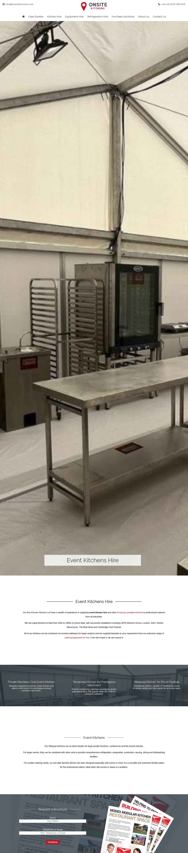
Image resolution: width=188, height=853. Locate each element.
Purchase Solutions (123, 16)
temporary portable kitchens (130, 612)
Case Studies (35, 16)
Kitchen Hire (54, 16)
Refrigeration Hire (97, 16)
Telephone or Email (53, 829)
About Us (143, 16)
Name (53, 817)
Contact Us (159, 16)
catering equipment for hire (76, 638)
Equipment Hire (74, 16)
